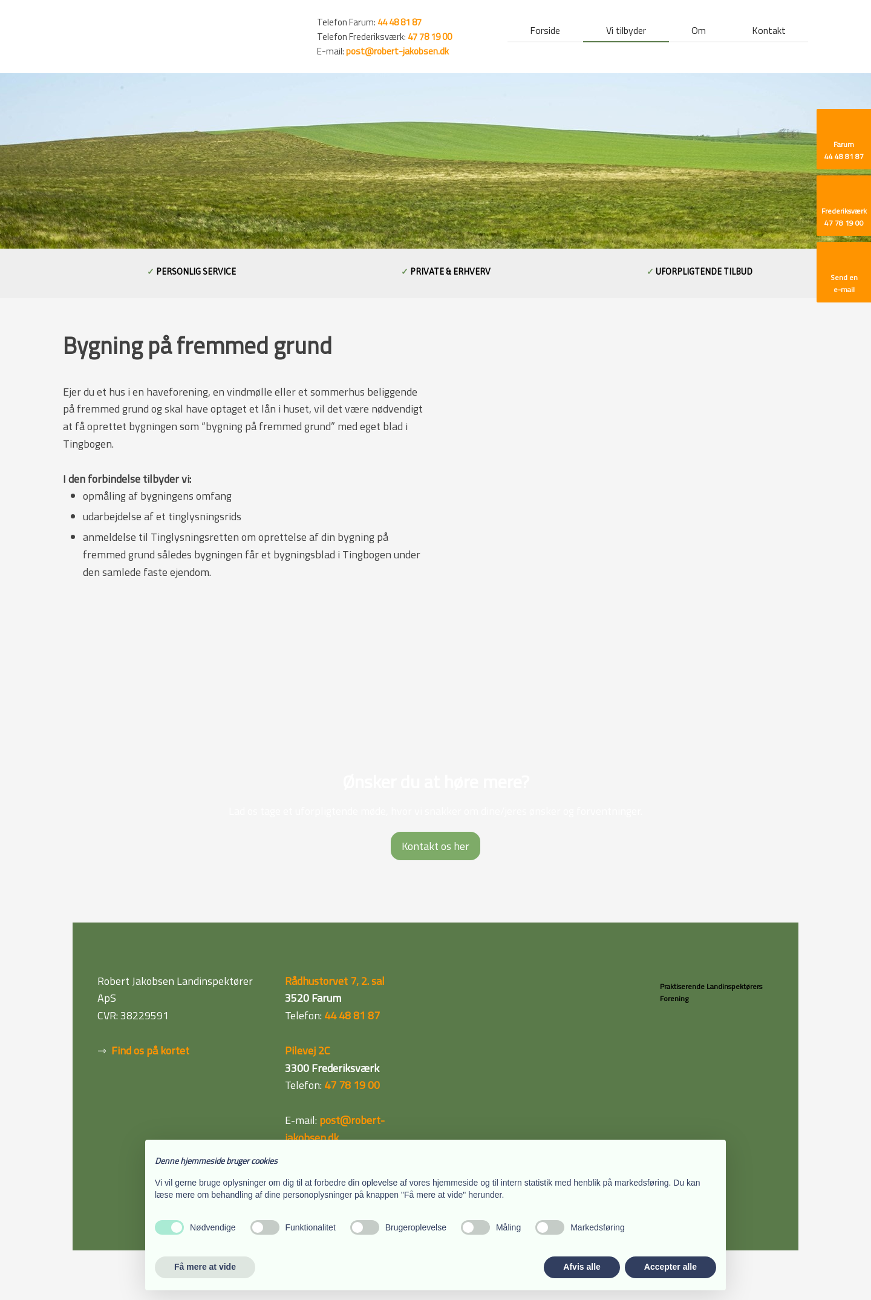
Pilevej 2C (307, 1050)
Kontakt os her (435, 846)
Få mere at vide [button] (205, 1267)
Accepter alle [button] (670, 1267)
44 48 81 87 (352, 1015)
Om (698, 31)
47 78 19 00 (430, 37)
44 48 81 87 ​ (399, 22)
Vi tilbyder (626, 31)
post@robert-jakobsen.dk (397, 51)
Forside (545, 31)
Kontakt (769, 31)
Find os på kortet (150, 1050)
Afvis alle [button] (581, 1267)
